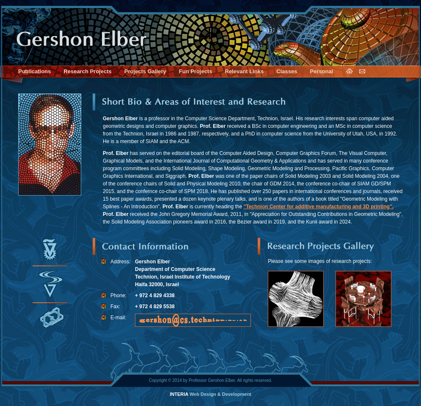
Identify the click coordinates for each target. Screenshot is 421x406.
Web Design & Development (210, 394)
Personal (321, 71)
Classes (286, 71)
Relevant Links (244, 71)
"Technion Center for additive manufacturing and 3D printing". (318, 207)
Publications (34, 71)
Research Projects (87, 71)
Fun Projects (195, 71)
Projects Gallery (145, 71)
